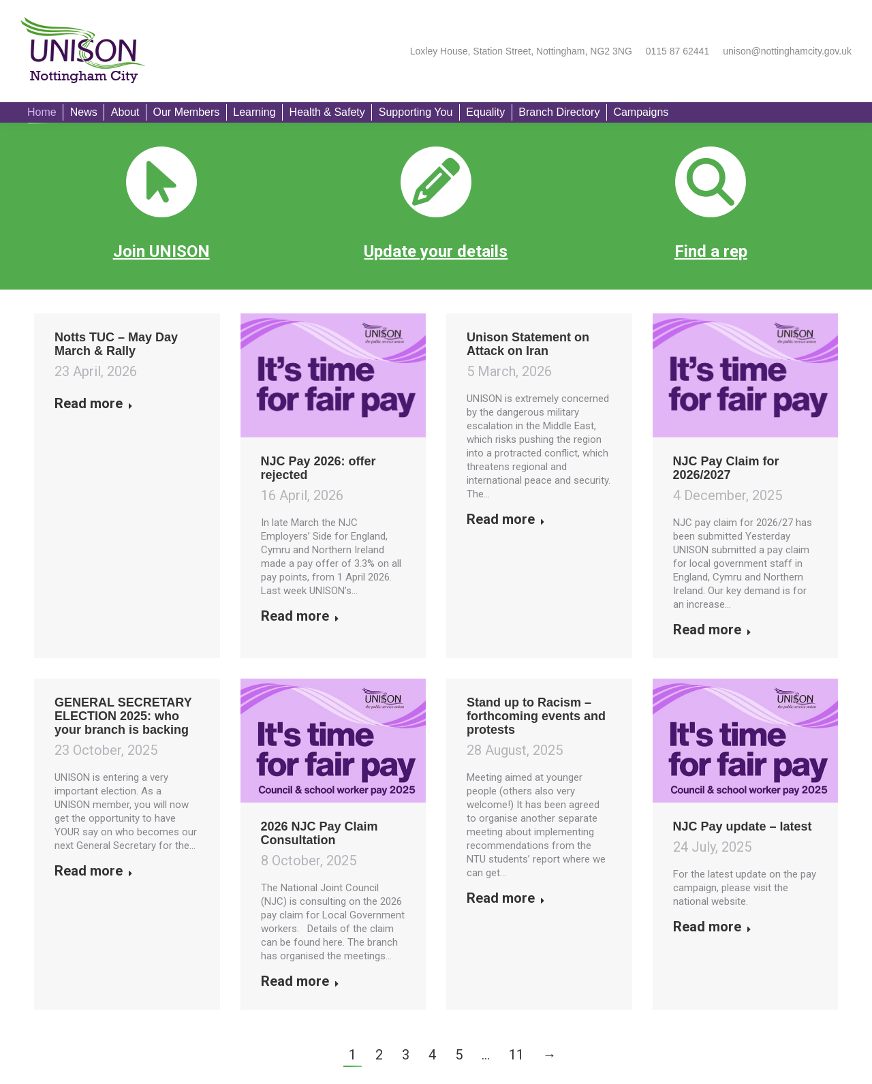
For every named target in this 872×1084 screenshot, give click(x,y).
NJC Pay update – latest (742, 826)
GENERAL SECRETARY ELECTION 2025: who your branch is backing (122, 716)
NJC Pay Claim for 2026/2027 (726, 468)
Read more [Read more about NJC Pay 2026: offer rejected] (300, 616)
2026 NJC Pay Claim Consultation (319, 833)
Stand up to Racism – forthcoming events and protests (536, 716)
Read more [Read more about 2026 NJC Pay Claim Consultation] (300, 981)
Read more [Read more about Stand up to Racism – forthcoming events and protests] (506, 898)
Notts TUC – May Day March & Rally (116, 344)
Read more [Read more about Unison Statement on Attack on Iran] (506, 519)
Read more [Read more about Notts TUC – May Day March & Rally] (93, 403)
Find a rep (710, 251)
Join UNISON (161, 251)
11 (516, 1055)
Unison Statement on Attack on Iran (528, 344)
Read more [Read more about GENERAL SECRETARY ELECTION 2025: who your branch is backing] (93, 871)
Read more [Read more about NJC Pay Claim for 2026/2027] (712, 629)
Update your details (436, 251)
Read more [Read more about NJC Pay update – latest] (712, 926)
